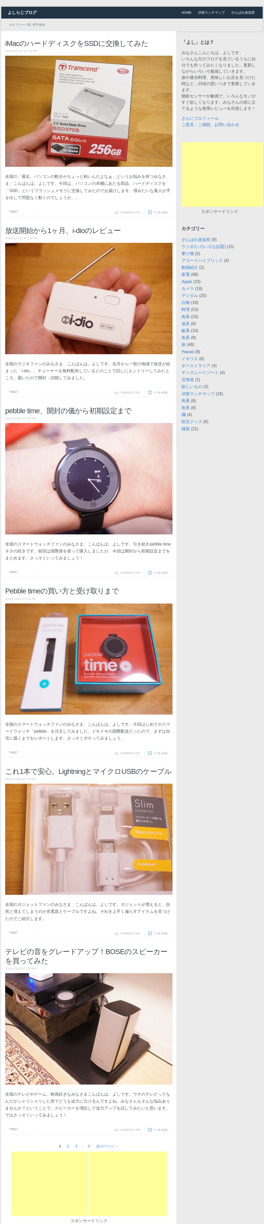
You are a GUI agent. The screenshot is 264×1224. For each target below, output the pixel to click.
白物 (186, 302)
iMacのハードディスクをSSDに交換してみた (76, 43)
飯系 (186, 330)
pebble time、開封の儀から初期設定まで (68, 411)
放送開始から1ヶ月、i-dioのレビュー (62, 231)
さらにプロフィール (200, 118)
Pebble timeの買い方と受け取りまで (62, 591)
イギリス (190, 359)
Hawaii (188, 352)
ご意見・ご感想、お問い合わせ (210, 124)
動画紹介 (190, 267)
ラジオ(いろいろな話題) (204, 246)
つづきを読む (161, 212)
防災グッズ (192, 421)
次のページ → (107, 1146)
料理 (186, 309)
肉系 (186, 317)
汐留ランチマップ (211, 12)
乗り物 (188, 253)
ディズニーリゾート (200, 372)
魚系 (186, 337)
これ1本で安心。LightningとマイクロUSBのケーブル (88, 771)
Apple (187, 281)
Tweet (13, 211)
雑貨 (186, 429)
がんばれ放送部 (243, 12)
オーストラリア (196, 365)
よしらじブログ (22, 12)
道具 (186, 323)
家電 (186, 274)
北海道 (188, 379)
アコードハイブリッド (202, 260)
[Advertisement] (49, 1184)
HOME (187, 12)
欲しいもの (192, 386)
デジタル (190, 295)
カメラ (188, 288)
